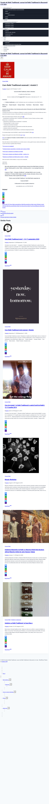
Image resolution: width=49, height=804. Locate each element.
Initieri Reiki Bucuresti (8, 206)
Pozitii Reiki (6, 49)
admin (5, 89)
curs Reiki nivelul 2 (32, 204)
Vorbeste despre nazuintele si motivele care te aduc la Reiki (16, 149)
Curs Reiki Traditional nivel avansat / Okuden (19, 330)
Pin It (4, 673)
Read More (8, 265)
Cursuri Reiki (5, 81)
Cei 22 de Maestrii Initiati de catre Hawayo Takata (13, 44)
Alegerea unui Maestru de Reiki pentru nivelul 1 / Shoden (15, 156)
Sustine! (5, 47)
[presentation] (26, 228)
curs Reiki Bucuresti (23, 204)
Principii (5, 20)
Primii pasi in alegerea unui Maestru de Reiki (13, 151)
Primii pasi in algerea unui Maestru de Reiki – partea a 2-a (16, 154)
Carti (4, 39)
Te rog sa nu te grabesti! (8, 146)
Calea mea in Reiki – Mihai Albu (10, 32)
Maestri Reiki (7, 42)
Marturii (6, 18)
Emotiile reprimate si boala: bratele (24, 216)
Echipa (4, 698)
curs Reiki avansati (14, 204)
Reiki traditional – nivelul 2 (9, 25)
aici (23, 116)
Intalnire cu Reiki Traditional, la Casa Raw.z (19, 623)
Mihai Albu (7, 30)
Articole (6, 11)
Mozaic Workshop (10, 479)
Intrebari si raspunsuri (16, 619)
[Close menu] (0, 677)
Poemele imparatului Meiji (9, 46)
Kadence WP (5, 661)
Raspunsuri (7, 684)
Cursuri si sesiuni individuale (8, 692)
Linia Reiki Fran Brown (30, 206)
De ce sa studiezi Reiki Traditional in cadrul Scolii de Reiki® (14, 9)
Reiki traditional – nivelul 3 (10, 696)
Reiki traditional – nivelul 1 (9, 23)
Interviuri (6, 16)
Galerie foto (5, 708)
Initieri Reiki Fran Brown (19, 206)
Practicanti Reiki (7, 35)
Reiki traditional (6, 679)
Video (4, 37)
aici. (25, 175)
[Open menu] (1, 57)
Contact (5, 50)
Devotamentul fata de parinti (24, 212)
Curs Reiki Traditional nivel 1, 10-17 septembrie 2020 (22, 239)
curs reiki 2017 (6, 204)
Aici (3, 137)
